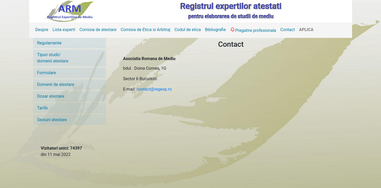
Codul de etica (187, 29)
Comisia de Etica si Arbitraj (145, 29)
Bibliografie (215, 29)
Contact (287, 29)
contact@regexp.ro (154, 89)
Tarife (42, 107)
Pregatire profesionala (253, 30)
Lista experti (63, 29)
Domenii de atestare (55, 84)
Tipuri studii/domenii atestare (52, 57)
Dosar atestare (50, 96)
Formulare (46, 72)
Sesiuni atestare (52, 119)
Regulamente (49, 42)
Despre (41, 29)
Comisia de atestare (97, 29)
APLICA (306, 29)
